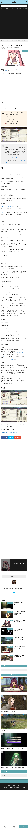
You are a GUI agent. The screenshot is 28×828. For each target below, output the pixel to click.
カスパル (20, 211)
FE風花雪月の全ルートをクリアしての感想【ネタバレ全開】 (12, 767)
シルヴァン (12, 381)
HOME (3, 40)
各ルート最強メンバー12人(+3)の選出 (8, 711)
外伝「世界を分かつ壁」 (19, 352)
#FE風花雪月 (7, 156)
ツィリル (3, 212)
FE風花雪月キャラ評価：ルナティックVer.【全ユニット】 (12, 748)
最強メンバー (3, 8)
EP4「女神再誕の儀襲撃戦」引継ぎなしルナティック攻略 (20, 613)
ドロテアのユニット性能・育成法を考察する (20, 621)
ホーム (4, 826)
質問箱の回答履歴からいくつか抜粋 (20, 630)
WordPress (22, 787)
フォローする (18, 565)
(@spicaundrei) (12, 69)
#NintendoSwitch (14, 156)
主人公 (2, 356)
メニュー (14, 826)
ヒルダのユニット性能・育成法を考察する (19, 40)
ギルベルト (18, 381)
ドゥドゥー (7, 381)
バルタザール (8, 206)
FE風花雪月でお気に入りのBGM (20, 603)
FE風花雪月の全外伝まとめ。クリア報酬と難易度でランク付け (13, 692)
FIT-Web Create (11, 787)
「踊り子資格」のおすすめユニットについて (9, 730)
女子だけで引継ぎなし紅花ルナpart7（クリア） (20, 647)
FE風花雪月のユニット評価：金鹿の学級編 (9, 432)
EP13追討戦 (10, 359)
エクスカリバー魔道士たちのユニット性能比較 (20, 638)
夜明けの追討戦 (9, 8)
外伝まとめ (14, 8)
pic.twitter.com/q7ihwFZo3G (11, 157)
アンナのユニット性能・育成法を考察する (20, 656)
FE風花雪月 (8, 40)
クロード (3, 206)
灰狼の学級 (25, 8)
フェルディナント (14, 211)
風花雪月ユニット (5, 48)
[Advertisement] (14, 24)
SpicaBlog (14, 2)
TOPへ (23, 826)
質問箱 (5, 70)
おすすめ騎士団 (20, 8)
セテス (24, 211)
